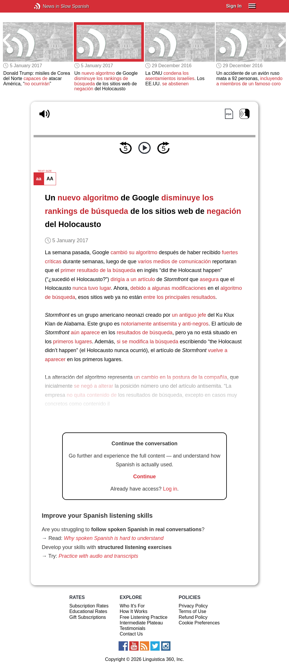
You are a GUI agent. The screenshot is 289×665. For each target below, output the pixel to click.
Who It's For (132, 605)
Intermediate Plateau (141, 622)
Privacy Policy (193, 605)
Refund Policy (193, 617)
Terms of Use (192, 611)
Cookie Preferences (199, 622)
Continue (144, 476)
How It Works (133, 611)
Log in (170, 489)
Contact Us (131, 633)
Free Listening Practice (144, 617)
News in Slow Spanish (46, 6)
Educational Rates (88, 611)
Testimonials (132, 628)
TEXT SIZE (45, 170)
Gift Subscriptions (87, 617)
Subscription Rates (88, 605)
